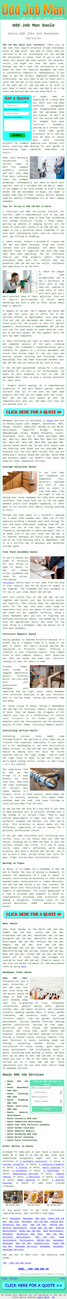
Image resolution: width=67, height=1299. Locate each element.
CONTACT (47, 18)
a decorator (33, 1177)
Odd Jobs (40, 1218)
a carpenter (19, 1171)
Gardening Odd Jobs (15, 1225)
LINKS (30, 18)
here (23, 966)
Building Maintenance (16, 1237)
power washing (26, 1180)
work (41, 293)
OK (53, 1297)
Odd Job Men (38, 1225)
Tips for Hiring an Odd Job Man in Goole (27, 206)
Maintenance (26, 1240)
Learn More (43, 1297)
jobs (61, 215)
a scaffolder (52, 1171)
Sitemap (4, 1278)
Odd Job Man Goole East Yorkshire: (24, 45)
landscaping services (26, 1174)
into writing (52, 363)
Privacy (63, 1278)
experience (14, 266)
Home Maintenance (53, 1231)
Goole (50, 421)
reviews (7, 248)
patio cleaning (51, 1167)
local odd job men (28, 960)
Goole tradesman (45, 230)
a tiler (59, 1177)
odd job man (57, 326)
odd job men (18, 398)
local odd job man (41, 1062)
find (12, 929)
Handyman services (13, 421)
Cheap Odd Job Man (41, 1228)
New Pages (13, 1278)
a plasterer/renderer (51, 1164)
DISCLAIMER (58, 18)
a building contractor (34, 1161)
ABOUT (38, 18)
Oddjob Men (57, 1222)
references (58, 254)
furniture (8, 583)
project (42, 211)
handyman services (17, 1068)
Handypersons (41, 1243)
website (17, 306)
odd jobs (14, 987)
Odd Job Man (41, 1222)
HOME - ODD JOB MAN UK (33, 1268)
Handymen (8, 1234)
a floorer (22, 1167)
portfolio (54, 281)
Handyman (15, 1218)
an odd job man (49, 227)
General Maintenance (15, 1228)
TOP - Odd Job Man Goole (17, 1263)
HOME (23, 18)
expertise (33, 251)
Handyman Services (26, 1246)
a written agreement (46, 350)
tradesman (8, 1186)
